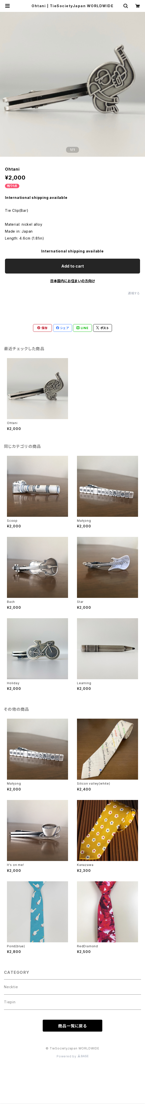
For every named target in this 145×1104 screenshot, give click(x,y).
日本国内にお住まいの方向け (72, 281)
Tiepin (10, 1002)
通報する (134, 293)
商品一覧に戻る (72, 1025)
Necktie (11, 987)
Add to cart (72, 266)
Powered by (72, 1056)
